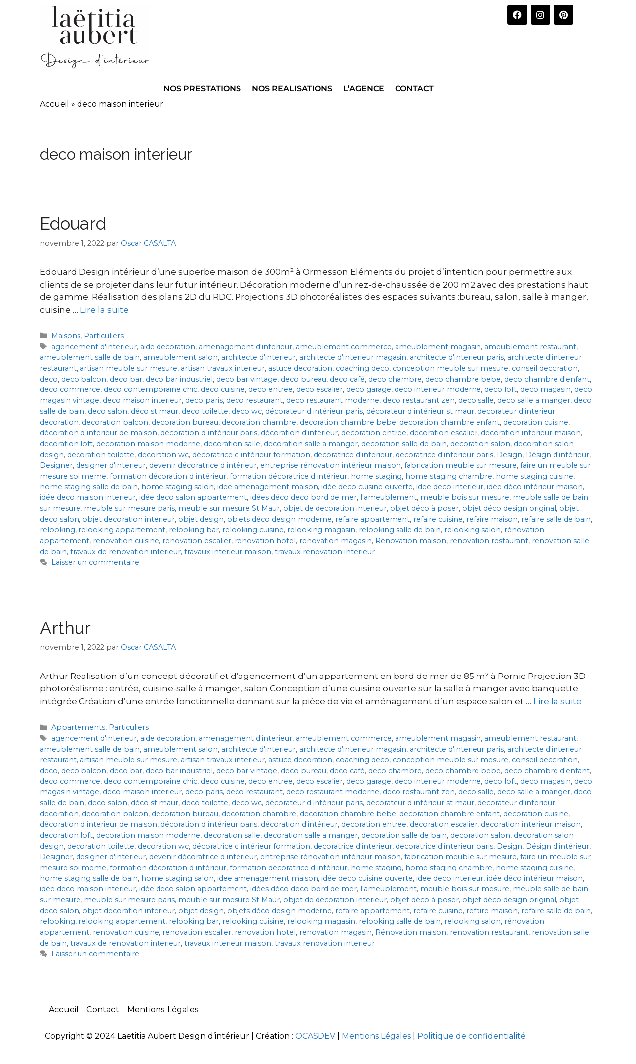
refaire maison (492, 519)
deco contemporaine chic (150, 389)
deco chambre (395, 379)
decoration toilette (100, 454)
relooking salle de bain (400, 529)
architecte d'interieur (258, 357)
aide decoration (167, 346)
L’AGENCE (363, 88)
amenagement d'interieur (245, 346)
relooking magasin (321, 529)
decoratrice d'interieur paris (444, 454)
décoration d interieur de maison (98, 432)
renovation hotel (265, 540)
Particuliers (104, 335)
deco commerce (70, 389)
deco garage (368, 389)
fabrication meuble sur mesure (460, 465)
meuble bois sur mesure (464, 497)
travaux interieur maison (227, 551)
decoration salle (232, 443)
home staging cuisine (534, 476)
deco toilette (205, 411)
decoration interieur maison (531, 432)
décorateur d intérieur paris (314, 411)
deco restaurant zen (419, 400)
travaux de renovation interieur (125, 551)
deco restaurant (254, 400)
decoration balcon (115, 422)
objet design (201, 519)
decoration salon (480, 443)
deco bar (126, 379)
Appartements (78, 727)
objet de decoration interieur (335, 508)
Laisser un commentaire (95, 562)
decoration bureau (185, 422)
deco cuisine (223, 389)
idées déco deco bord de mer (303, 497)
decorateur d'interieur (516, 411)
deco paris (204, 400)
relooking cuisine (253, 529)
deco (49, 379)
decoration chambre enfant (449, 422)
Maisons (65, 335)
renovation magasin (335, 540)
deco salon (107, 411)
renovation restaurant (489, 540)
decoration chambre (259, 422)
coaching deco (362, 368)
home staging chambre (448, 476)
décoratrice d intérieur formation (251, 454)
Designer (56, 465)
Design (509, 454)
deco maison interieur (142, 400)
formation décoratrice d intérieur (288, 476)
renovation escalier (196, 540)
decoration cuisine (535, 422)
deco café (347, 379)
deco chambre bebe (463, 379)
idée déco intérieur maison (535, 487)
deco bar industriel (179, 379)
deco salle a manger (533, 400)
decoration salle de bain (404, 443)
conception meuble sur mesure (450, 368)
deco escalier (319, 389)
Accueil (54, 104)
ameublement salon (180, 357)
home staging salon (177, 487)
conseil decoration (545, 368)
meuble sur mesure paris (129, 508)
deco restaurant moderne (332, 400)
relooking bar (194, 529)
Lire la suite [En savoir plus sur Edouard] (104, 310)
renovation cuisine (126, 540)
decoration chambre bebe (348, 422)
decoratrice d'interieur (353, 454)
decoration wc (163, 454)
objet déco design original (509, 508)
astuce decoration (300, 368)
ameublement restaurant (530, 346)
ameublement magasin (438, 346)
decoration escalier (443, 432)
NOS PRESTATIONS (202, 88)
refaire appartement (372, 519)
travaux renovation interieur (325, 551)
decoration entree (373, 432)
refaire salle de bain (556, 519)
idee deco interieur (449, 487)
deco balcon (83, 379)
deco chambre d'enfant (547, 379)
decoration (59, 422)
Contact (102, 1009)
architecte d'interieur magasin (352, 357)
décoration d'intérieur (299, 432)
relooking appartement (122, 529)
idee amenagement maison (267, 487)
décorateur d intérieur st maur (420, 411)
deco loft (500, 389)
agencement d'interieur (94, 346)
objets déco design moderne (279, 519)
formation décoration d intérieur (168, 476)
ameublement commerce (344, 346)
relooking (57, 529)
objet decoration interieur (128, 519)
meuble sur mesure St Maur (229, 508)
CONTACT (414, 88)
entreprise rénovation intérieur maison (330, 465)
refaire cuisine (438, 519)
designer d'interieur (111, 465)
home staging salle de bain (89, 487)
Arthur (65, 628)
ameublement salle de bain (90, 357)
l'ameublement (388, 497)
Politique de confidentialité (471, 1036)
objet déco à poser (424, 508)
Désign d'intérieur (557, 454)
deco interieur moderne (438, 389)
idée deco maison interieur (88, 497)
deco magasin (545, 389)
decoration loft (66, 443)
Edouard (73, 223)
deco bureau (303, 379)
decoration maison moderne (148, 443)
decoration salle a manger (311, 443)
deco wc (247, 411)
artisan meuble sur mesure (128, 368)
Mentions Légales (162, 1009)
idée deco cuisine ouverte (367, 487)
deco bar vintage (246, 379)
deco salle (476, 400)
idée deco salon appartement (193, 497)
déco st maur (154, 411)
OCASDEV (315, 1036)
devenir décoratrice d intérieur (203, 465)
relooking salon (472, 529)
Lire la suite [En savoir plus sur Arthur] (557, 701)
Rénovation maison (410, 540)
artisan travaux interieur (223, 368)
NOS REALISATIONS (292, 88)
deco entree (270, 389)
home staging (376, 476)
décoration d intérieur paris (208, 432)
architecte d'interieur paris (457, 357)
